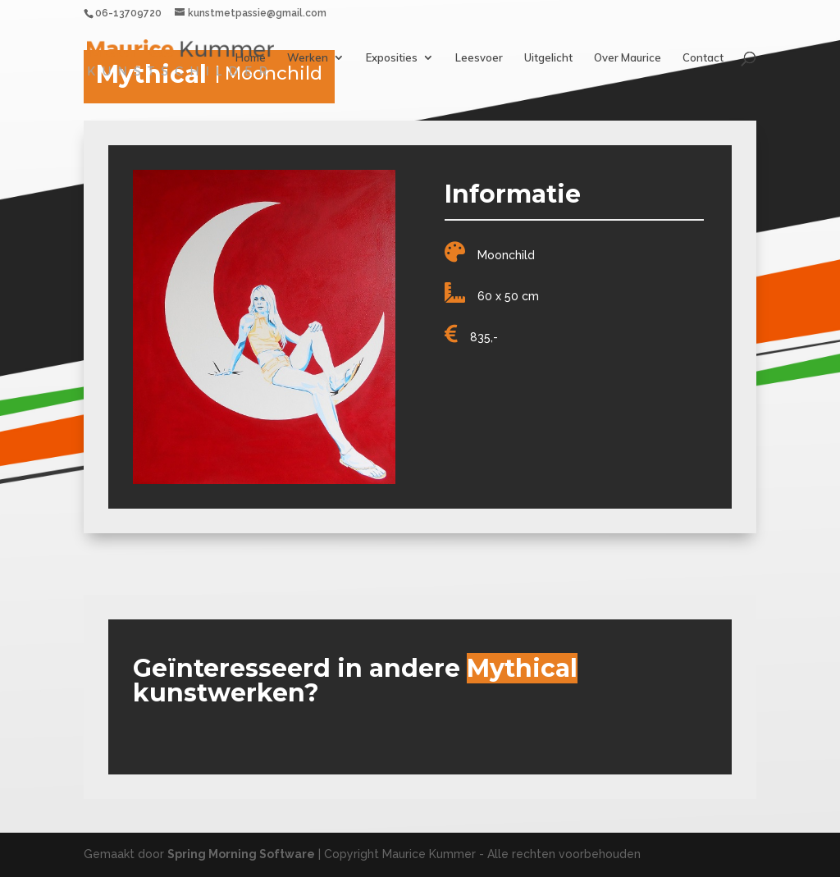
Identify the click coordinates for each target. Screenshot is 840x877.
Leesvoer (479, 58)
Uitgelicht (548, 58)
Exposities (392, 58)
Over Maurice (627, 58)
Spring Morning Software (241, 854)
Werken (307, 58)
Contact (703, 58)
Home (250, 58)
